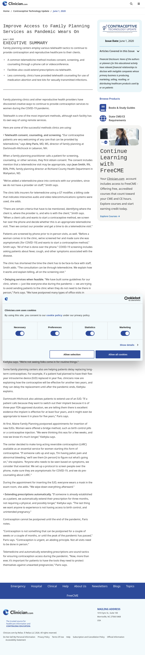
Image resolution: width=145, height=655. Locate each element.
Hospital (36, 586)
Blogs (117, 586)
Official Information (115, 637)
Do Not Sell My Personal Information (19, 637)
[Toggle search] (131, 4)
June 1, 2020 (59, 11)
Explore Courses (110, 216)
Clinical (52, 586)
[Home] (14, 4)
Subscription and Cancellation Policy (88, 637)
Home (6, 11)
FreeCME (72, 595)
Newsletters (100, 586)
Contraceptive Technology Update (31, 11)
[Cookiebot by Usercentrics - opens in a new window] (126, 299)
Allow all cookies (118, 354)
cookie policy (54, 315)
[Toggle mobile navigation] (139, 3)
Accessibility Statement (16, 640)
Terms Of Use (58, 637)
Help (66, 586)
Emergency (18, 586)
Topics (130, 586)
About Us (80, 586)
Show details (127, 345)
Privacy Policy (44, 637)
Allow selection (71, 354)
